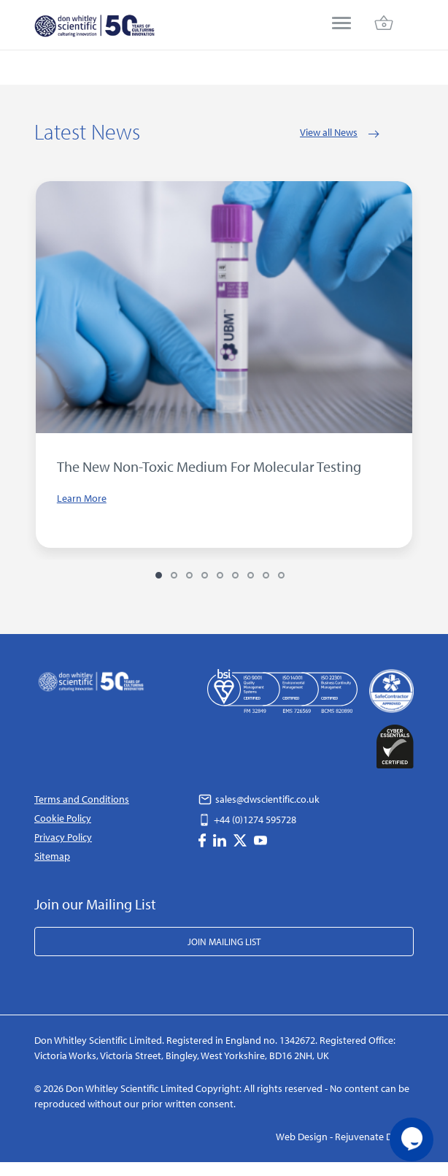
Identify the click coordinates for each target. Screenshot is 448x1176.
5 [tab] (220, 575)
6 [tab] (235, 575)
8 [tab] (266, 575)
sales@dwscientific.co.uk (259, 799)
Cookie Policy (62, 818)
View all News (329, 132)
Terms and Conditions (81, 799)
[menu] (341, 24)
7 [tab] (250, 575)
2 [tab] (174, 575)
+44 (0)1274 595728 (247, 819)
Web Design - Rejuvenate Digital (345, 1136)
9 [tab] (281, 575)
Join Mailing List (224, 941)
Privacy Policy (63, 837)
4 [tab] (204, 575)
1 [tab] (158, 575)
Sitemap (52, 856)
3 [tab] (189, 575)
